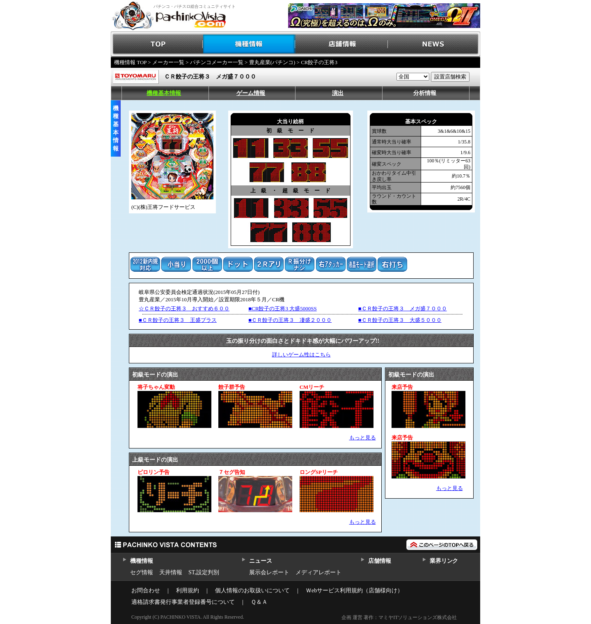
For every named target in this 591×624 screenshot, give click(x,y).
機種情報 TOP (130, 62)
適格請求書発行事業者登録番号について (183, 602)
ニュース (260, 561)
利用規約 (187, 590)
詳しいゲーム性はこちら (301, 354)
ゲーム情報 (250, 93)
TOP (157, 44)
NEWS (434, 44)
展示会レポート (269, 572)
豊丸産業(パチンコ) (272, 62)
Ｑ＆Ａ (259, 602)
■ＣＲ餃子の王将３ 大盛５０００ (400, 320)
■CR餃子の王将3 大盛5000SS (282, 308)
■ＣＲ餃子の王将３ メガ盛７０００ (402, 308)
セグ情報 (141, 572)
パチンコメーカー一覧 (216, 62)
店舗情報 (342, 44)
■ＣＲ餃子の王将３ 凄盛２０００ (290, 320)
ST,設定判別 (203, 572)
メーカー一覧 (168, 62)
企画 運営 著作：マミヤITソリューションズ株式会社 (399, 617)
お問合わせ (145, 590)
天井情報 (170, 572)
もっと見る (362, 437)
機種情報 (249, 44)
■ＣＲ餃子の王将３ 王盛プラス (178, 320)
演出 (338, 93)
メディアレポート (318, 572)
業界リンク (444, 561)
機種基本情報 (164, 93)
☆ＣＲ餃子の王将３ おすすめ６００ (184, 308)
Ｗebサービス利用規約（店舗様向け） (354, 590)
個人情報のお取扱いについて (252, 590)
